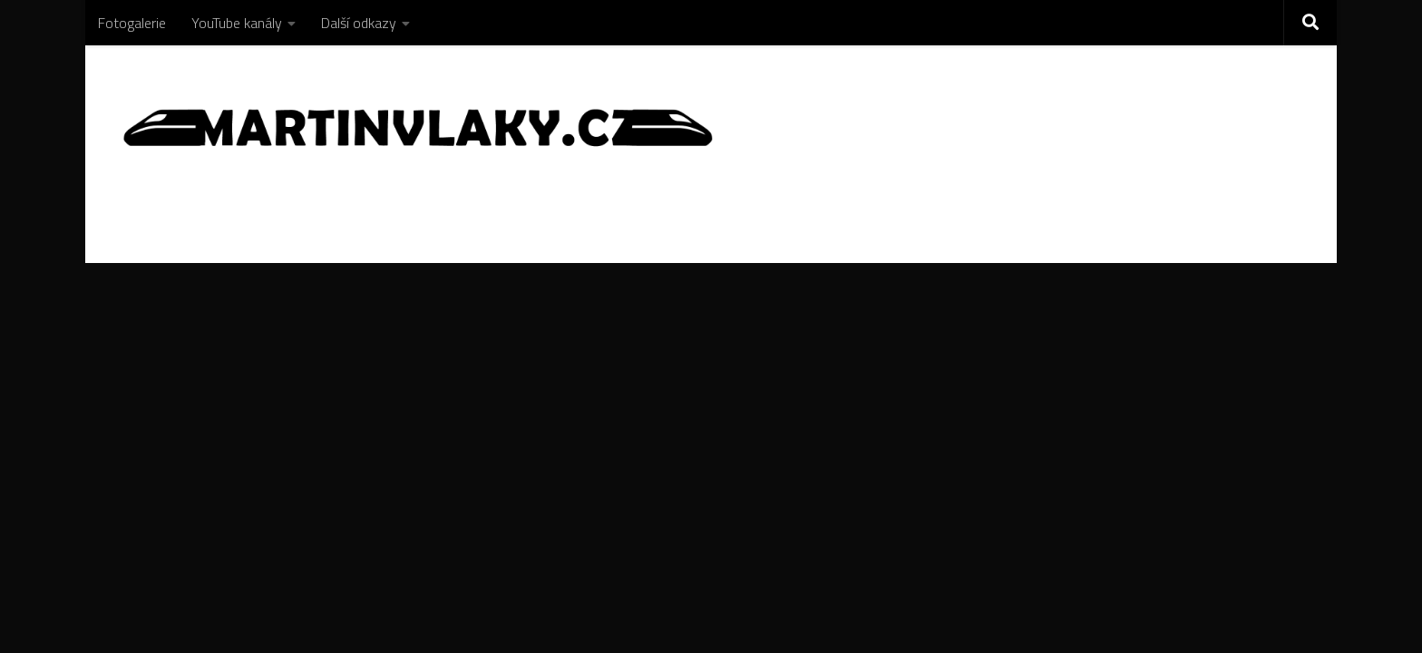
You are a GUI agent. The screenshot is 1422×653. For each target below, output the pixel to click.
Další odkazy (358, 23)
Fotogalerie (132, 23)
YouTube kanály (236, 23)
